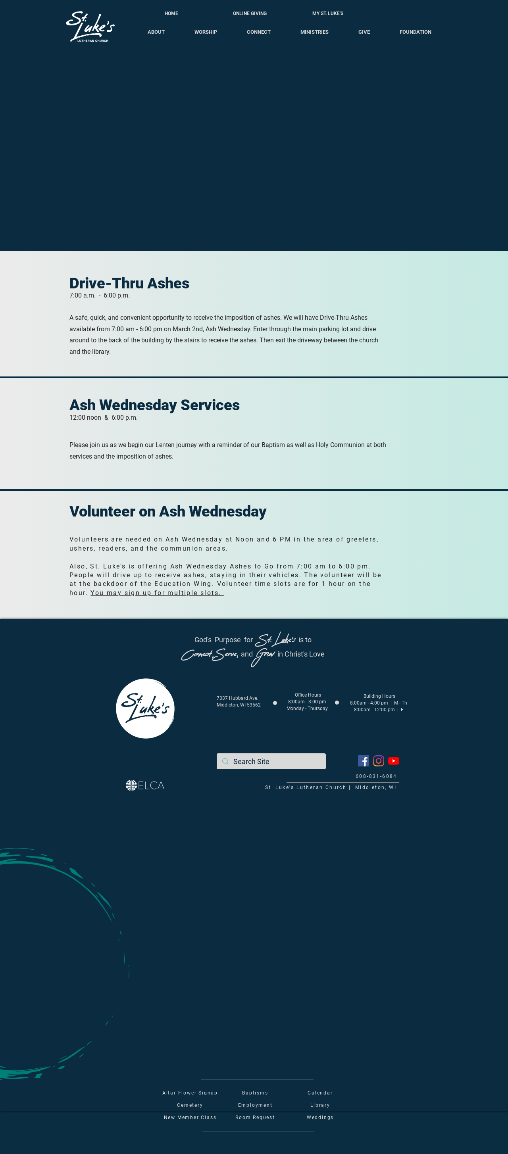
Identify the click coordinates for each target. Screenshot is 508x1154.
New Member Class (190, 1117)
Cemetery (190, 1105)
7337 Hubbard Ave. (237, 698)
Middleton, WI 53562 (239, 705)
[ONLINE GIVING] (250, 13)
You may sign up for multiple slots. (156, 593)
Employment (255, 1105)
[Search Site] (271, 761)
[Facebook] (363, 760)
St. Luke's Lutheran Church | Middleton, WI (330, 787)
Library (320, 1105)
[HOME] (171, 13)
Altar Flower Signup (190, 1093)
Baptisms (255, 1093)
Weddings (320, 1117)
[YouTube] (393, 760)
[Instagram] (378, 760)
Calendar (320, 1093)
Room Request (255, 1117)
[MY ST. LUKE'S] (328, 13)
